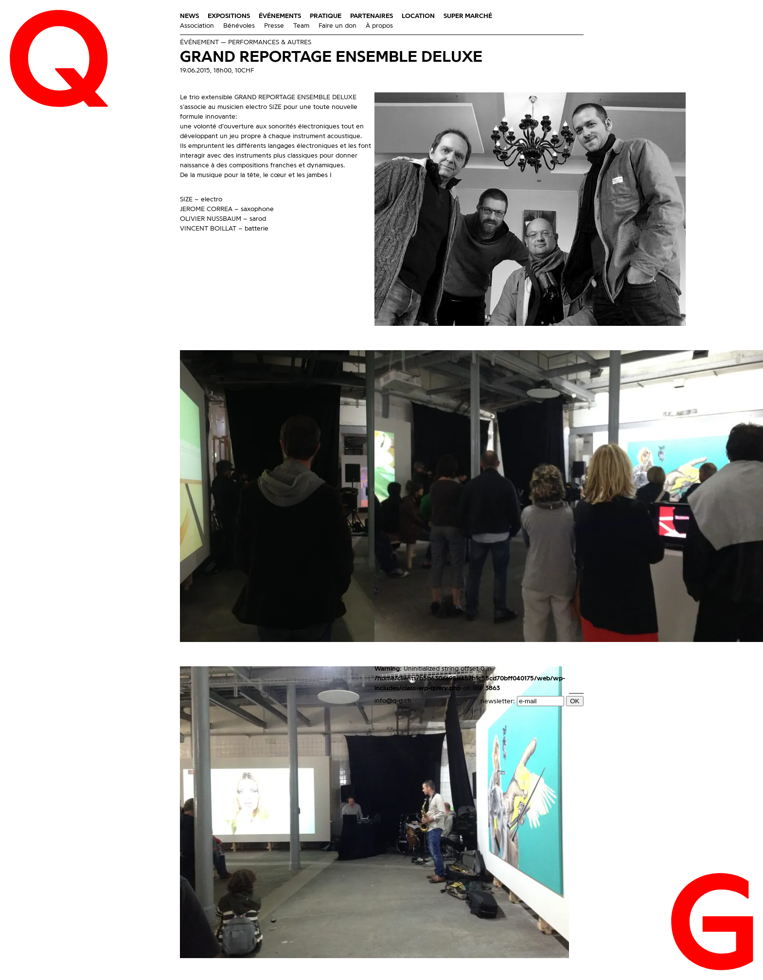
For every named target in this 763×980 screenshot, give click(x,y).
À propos (379, 25)
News (189, 16)
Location (418, 16)
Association (197, 25)
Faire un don (337, 25)
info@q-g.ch (392, 700)
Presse (274, 25)
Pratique (325, 16)
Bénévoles (239, 25)
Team (301, 25)
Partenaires (371, 16)
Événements (280, 16)
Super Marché (468, 16)
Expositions (229, 16)
